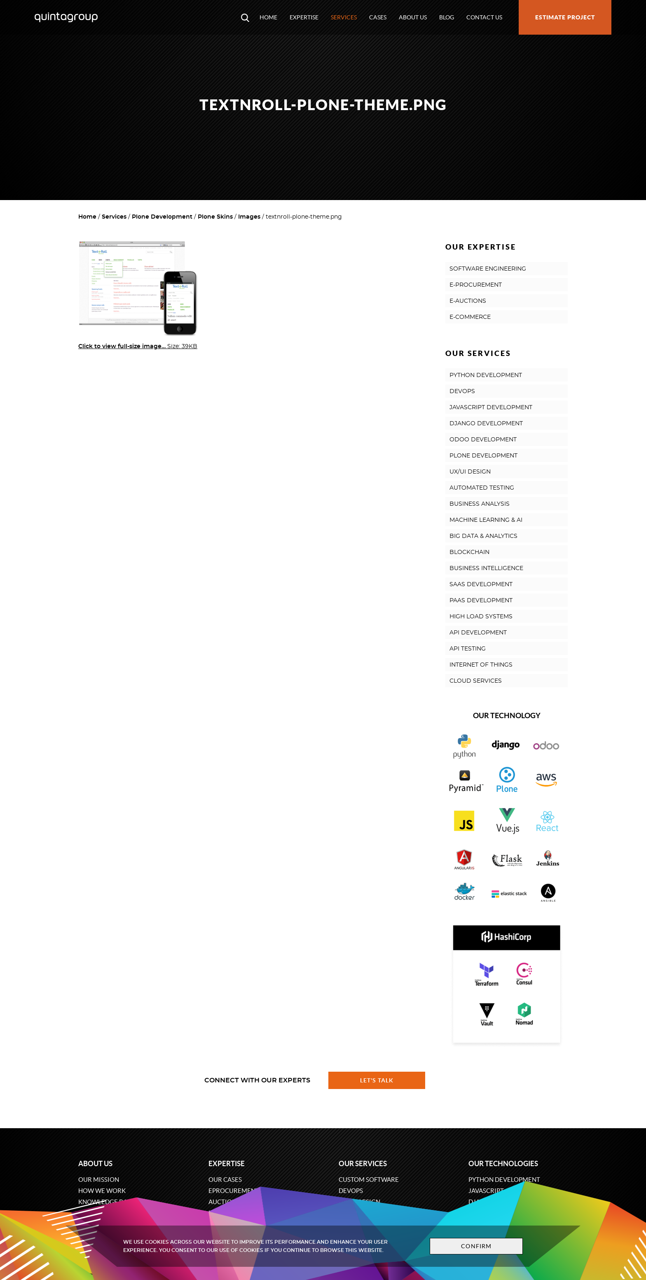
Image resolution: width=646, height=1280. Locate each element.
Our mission (98, 1179)
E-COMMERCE (470, 317)
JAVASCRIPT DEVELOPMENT (490, 407)
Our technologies (503, 1163)
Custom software (369, 1179)
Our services (363, 1163)
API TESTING (467, 649)
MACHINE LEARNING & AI (485, 520)
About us (413, 17)
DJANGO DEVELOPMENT (486, 424)
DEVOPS (462, 391)
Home (268, 17)
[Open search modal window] (245, 17)
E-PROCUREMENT (475, 285)
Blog (446, 17)
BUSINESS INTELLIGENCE (486, 568)
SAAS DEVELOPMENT (481, 584)
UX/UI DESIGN (470, 472)
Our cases (225, 1179)
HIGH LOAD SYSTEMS (481, 617)
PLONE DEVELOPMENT (483, 456)
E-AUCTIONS (467, 301)
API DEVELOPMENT (478, 633)
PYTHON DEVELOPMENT (485, 375)
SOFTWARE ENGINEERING (487, 269)
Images (249, 217)
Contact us (484, 17)
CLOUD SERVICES (475, 681)
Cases (377, 17)
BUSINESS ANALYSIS (479, 504)
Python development (504, 1179)
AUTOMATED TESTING (481, 488)
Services (344, 17)
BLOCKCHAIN (469, 552)
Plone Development (162, 217)
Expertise (304, 17)
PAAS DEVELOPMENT (481, 600)
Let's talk (377, 1080)
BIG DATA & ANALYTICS (483, 536)
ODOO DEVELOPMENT (483, 440)
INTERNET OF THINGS (481, 665)
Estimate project (565, 17)
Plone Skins (215, 217)
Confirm (476, 1246)
